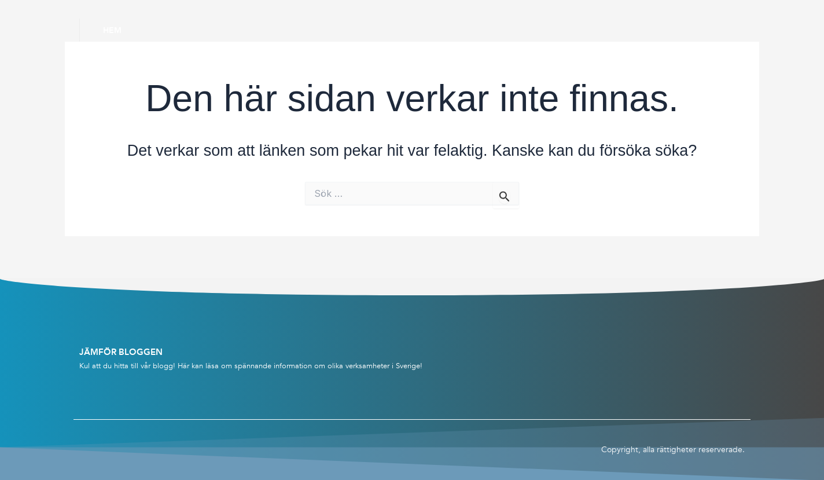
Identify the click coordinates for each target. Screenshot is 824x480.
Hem (112, 30)
